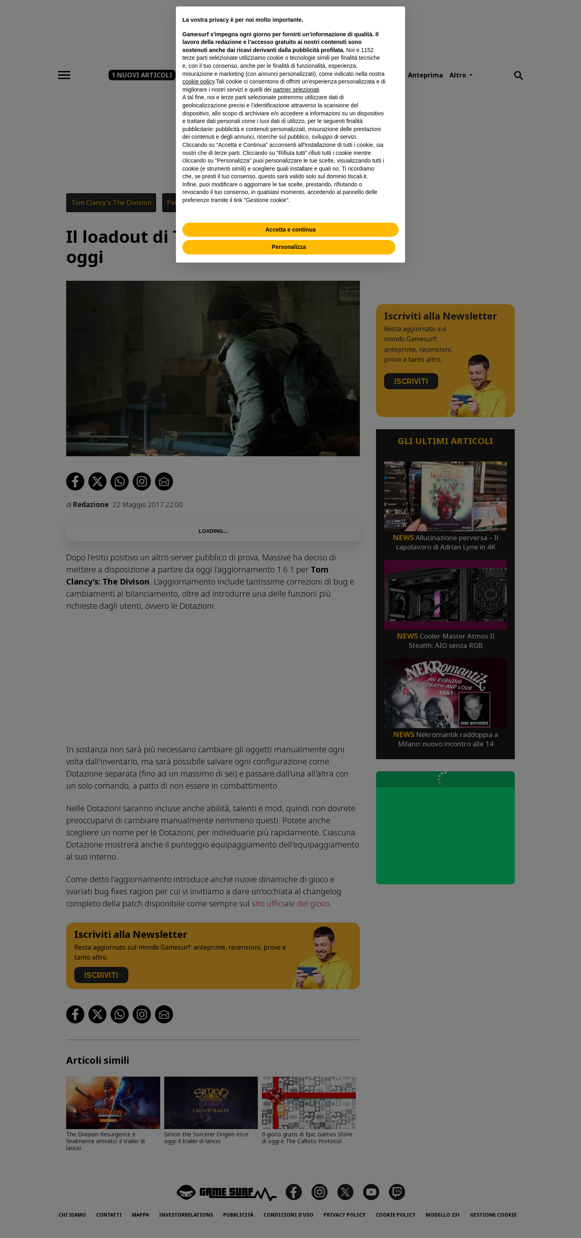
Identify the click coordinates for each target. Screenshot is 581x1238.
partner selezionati (296, 89)
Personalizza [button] (289, 247)
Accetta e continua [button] (290, 229)
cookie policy (198, 81)
